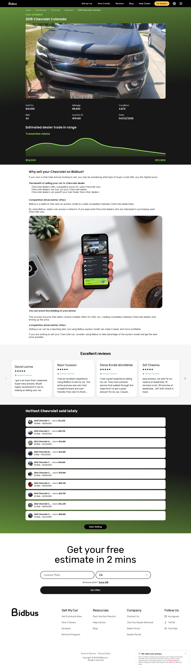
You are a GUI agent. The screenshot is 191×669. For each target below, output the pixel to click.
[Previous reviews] (5, 378)
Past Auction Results (104, 616)
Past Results (41, 10)
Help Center (145, 3)
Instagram (171, 616)
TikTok (169, 622)
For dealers (162, 3)
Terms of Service (88, 653)
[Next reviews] (185, 378)
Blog (131, 3)
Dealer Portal (134, 634)
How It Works (69, 622)
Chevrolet (55, 10)
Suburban (69, 10)
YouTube (170, 628)
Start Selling (95, 527)
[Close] (185, 653)
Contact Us (133, 616)
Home (28, 10)
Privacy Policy (104, 653)
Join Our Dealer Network (140, 622)
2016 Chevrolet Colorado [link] (89, 10)
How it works (104, 3)
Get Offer (95, 590)
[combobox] (123, 575)
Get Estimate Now (72, 616)
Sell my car (86, 3)
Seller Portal (133, 628)
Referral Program (71, 634)
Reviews (120, 3)
